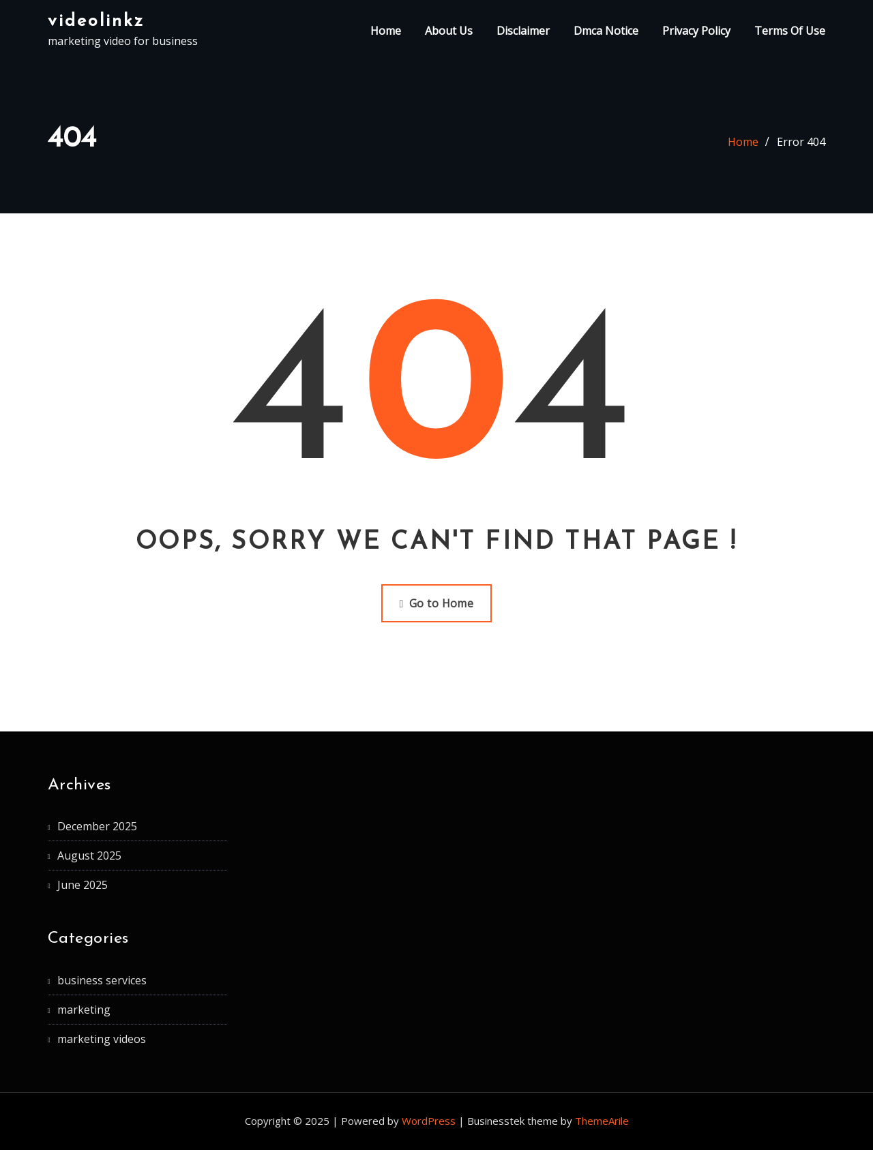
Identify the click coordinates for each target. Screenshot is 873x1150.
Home (385, 30)
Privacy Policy (696, 30)
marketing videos (101, 1038)
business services (102, 980)
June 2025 (82, 884)
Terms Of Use (789, 30)
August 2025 (89, 855)
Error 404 (801, 141)
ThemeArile (602, 1121)
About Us (449, 30)
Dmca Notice (606, 30)
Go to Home (437, 603)
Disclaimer (523, 30)
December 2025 (97, 826)
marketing (83, 1009)
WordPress (429, 1121)
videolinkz (96, 21)
